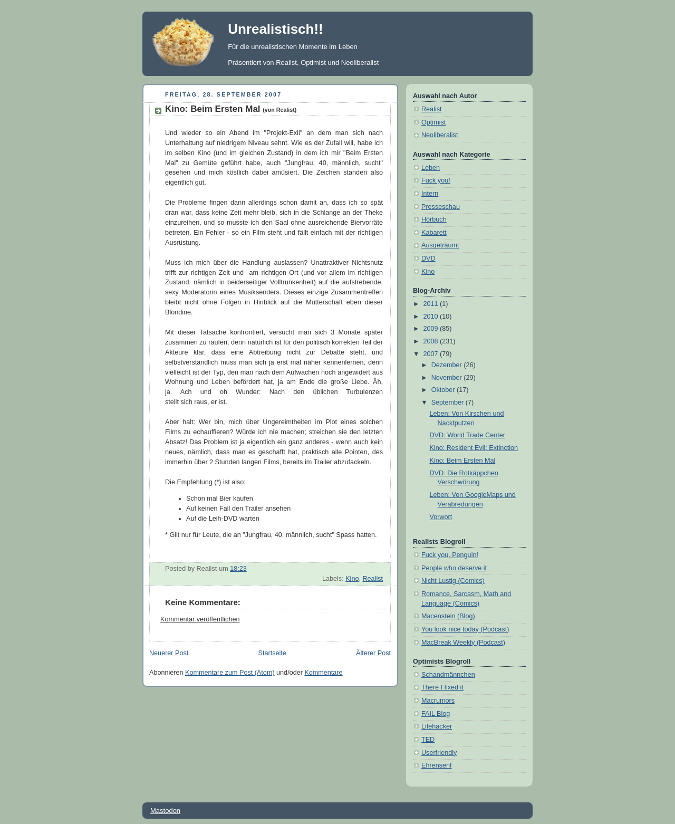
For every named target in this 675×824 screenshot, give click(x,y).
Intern (429, 193)
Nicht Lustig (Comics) (453, 581)
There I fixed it (442, 687)
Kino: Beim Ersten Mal (230, 109)
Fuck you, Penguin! (449, 555)
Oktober (444, 390)
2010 (431, 316)
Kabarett (434, 232)
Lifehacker (436, 726)
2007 (431, 354)
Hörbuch (434, 219)
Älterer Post (373, 653)
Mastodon (165, 811)
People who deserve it (454, 568)
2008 (431, 341)
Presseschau (440, 206)
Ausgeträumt (440, 245)
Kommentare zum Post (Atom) (230, 672)
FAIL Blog (435, 713)
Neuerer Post (168, 653)
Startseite (272, 653)
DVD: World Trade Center (467, 435)
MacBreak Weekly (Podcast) (463, 642)
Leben (430, 167)
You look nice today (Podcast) (465, 629)
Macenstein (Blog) (448, 616)
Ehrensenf (436, 765)
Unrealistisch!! (275, 29)
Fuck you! (435, 180)
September (448, 402)
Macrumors (438, 700)
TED (428, 739)
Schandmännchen (448, 674)
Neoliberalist (439, 135)
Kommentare (323, 672)
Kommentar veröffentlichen (199, 619)
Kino (352, 578)
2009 (431, 328)
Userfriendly (439, 752)
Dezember (447, 365)
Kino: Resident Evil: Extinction (474, 448)
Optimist (433, 122)
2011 (431, 304)
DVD (428, 258)
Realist (372, 578)
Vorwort (441, 517)
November (447, 377)
